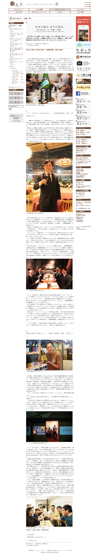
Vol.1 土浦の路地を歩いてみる (83, 208)
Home (13, 68)
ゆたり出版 (80, 12)
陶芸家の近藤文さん (80, 150)
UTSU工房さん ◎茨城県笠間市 (79, 220)
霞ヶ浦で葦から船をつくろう (83, 159)
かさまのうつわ (81, 137)
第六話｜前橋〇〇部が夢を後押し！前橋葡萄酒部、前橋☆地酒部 (44, 50)
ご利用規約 (30, 550)
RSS (70, 550)
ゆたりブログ (80, 9)
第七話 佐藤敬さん (80, 130)
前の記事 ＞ (36, 45)
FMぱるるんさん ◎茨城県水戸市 (80, 217)
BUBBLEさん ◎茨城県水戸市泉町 (80, 214)
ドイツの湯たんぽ (80, 194)
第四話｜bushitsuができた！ (17, 59)
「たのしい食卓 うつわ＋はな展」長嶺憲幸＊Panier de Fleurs (83, 163)
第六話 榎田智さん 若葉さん (83, 132)
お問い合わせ (56, 550)
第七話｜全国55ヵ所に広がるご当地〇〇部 (16, 45)
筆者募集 (87, 6)
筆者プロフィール (80, 152)
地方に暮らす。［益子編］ (17, 77)
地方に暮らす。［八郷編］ (17, 83)
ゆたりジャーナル (60, 9)
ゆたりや (60, 12)
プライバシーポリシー (40, 550)
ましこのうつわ (81, 128)
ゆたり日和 (19, 12)
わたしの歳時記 (81, 180)
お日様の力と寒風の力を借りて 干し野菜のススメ (83, 187)
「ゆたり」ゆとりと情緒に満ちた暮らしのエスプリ (17, 4)
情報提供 (87, 2)
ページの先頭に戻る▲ (31, 540)
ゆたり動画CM (80, 211)
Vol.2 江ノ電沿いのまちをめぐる (83, 206)
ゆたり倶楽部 (39, 9)
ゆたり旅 (79, 167)
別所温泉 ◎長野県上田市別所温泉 (82, 173)
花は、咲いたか (79, 184)
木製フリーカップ (80, 196)
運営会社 (49, 550)
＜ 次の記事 (29, 45)
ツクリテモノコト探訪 (82, 146)
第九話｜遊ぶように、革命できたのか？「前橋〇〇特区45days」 (16, 35)
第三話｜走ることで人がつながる (16, 63)
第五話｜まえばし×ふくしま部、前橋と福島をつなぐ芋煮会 (16, 55)
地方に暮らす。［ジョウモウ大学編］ (17, 71)
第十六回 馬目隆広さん (82, 143)
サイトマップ (64, 550)
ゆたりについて (19, 9)
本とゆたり (54, 40)
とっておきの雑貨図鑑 (82, 190)
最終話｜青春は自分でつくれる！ (16, 30)
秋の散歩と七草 (79, 182)
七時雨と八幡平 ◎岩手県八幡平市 (80, 170)
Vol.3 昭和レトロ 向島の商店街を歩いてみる (83, 203)
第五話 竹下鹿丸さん (81, 134)
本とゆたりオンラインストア (39, 12)
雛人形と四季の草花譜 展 (82, 158)
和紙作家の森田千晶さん (82, 148)
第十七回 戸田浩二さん (82, 141)
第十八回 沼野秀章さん (82, 139)
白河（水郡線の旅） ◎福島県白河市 (80, 176)
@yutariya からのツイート (16, 87)
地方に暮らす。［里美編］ (17, 80)
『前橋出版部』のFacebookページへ (36, 537)
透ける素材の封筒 (80, 193)
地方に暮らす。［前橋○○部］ (22, 18)
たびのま (79, 199)
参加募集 (87, 4)
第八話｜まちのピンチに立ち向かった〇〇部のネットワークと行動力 (16, 40)
